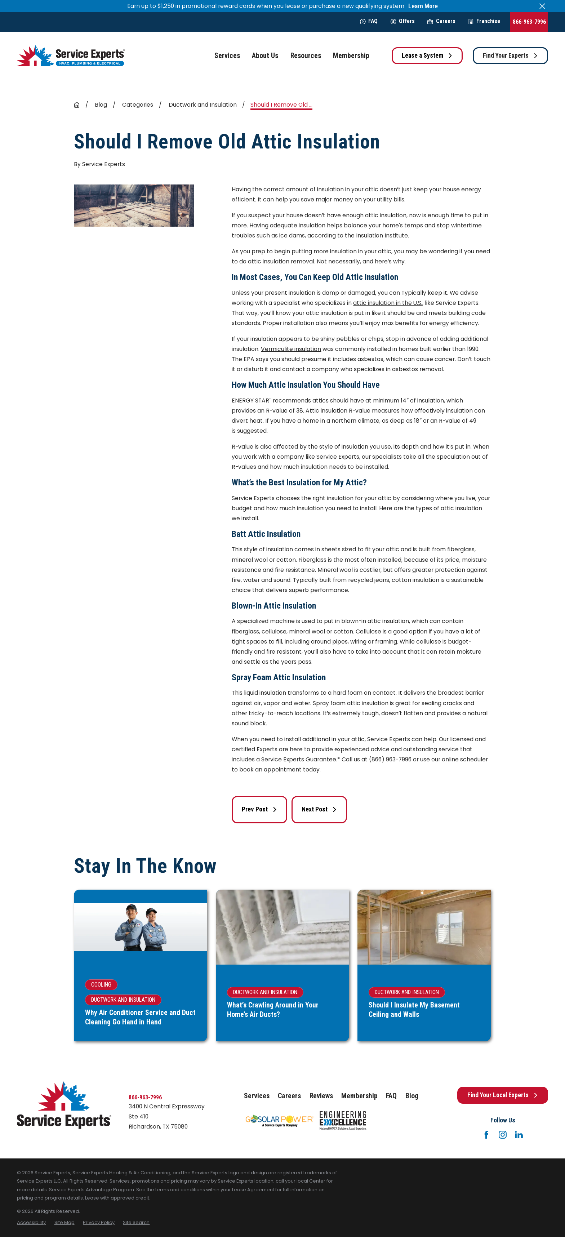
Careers (441, 21)
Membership (359, 1096)
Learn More (423, 6)
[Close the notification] (542, 6)
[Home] (71, 55)
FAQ (369, 21)
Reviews (321, 1096)
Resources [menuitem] (305, 56)
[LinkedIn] (519, 1135)
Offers (403, 21)
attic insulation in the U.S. (387, 303)
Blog (411, 1096)
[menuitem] (31, 1222)
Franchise (484, 21)
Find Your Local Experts (502, 1095)
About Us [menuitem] (265, 56)
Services (257, 1096)
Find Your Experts (510, 55)
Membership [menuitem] (351, 56)
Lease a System (427, 55)
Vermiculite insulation (291, 349)
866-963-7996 (529, 21)
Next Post (319, 809)
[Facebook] (486, 1135)
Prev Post (259, 809)
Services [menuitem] (227, 56)
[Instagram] (503, 1135)
